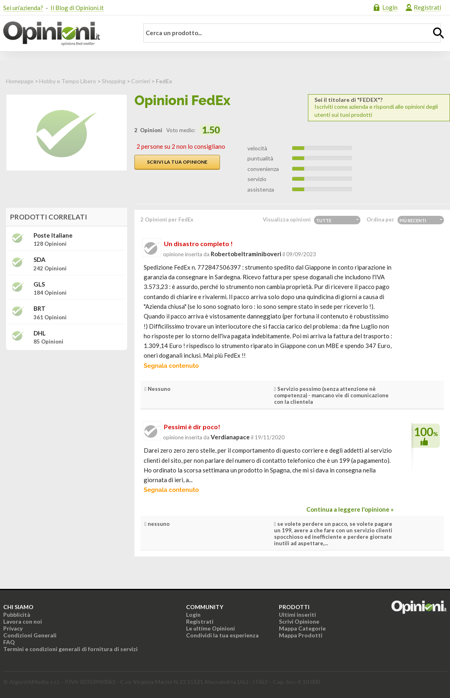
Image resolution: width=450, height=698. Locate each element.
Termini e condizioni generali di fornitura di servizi (70, 648)
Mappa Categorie (302, 628)
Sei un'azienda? (23, 7)
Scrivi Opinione (299, 621)
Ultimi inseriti (297, 614)
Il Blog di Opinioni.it (77, 7)
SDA (39, 259)
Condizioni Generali (30, 635)
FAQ (9, 642)
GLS (39, 284)
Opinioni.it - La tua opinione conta (65, 33)
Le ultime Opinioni (210, 628)
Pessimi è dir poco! (192, 426)
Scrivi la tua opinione (177, 162)
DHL (39, 333)
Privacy (13, 628)
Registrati (427, 7)
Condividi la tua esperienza (222, 635)
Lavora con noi (22, 621)
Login (390, 7)
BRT (39, 308)
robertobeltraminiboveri (246, 253)
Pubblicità (16, 614)
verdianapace (230, 437)
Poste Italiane (53, 235)
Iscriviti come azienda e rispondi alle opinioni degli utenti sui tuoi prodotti (379, 107)
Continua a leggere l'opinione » (349, 509)
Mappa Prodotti (300, 635)
